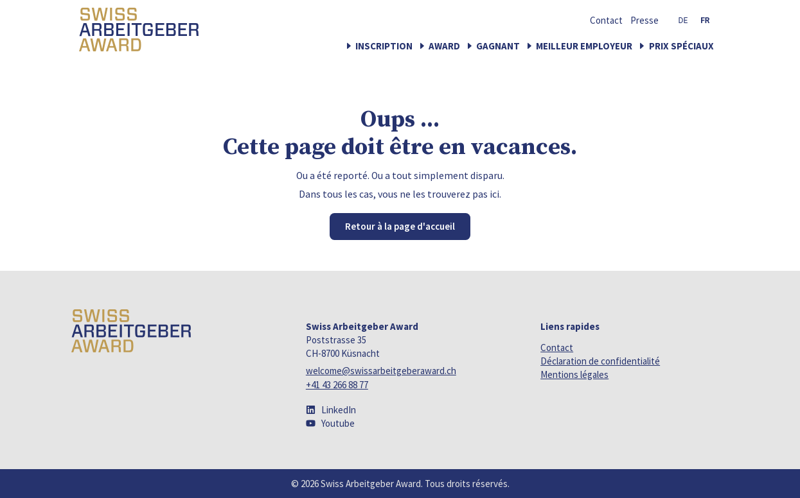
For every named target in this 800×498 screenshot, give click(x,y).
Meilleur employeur (584, 46)
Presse (644, 20)
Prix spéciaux (681, 46)
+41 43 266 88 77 (337, 385)
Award (444, 46)
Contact (606, 20)
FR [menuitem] (704, 20)
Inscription (384, 46)
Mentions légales (574, 374)
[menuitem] (683, 20)
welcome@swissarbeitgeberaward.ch (381, 371)
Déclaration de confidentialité (600, 361)
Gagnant (498, 46)
